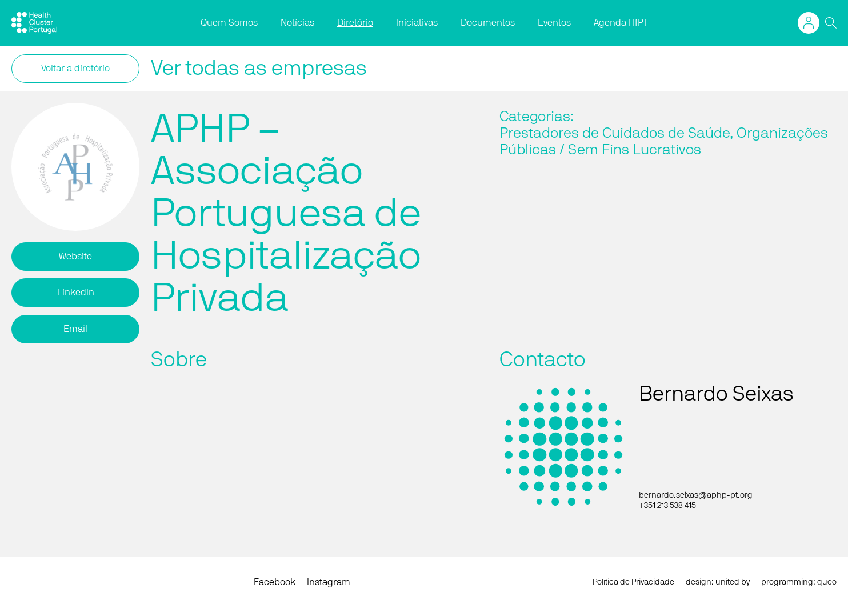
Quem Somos (229, 22)
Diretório (355, 22)
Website (75, 256)
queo (827, 582)
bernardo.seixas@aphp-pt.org (696, 495)
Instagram (328, 582)
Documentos (488, 22)
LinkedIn (75, 292)
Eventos (554, 22)
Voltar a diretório (75, 68)
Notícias (297, 22)
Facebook (274, 582)
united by (732, 582)
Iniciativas (417, 22)
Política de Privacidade (633, 582)
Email (75, 329)
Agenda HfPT (621, 22)
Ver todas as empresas (259, 68)
